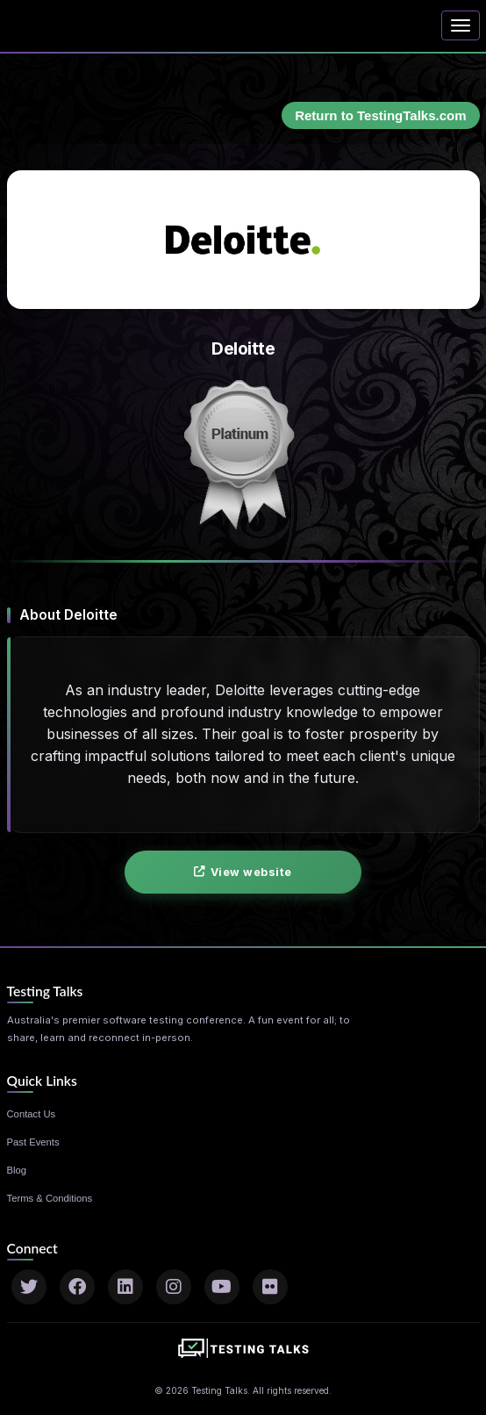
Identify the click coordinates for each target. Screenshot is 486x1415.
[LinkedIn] (125, 1286)
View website (243, 872)
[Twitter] (28, 1286)
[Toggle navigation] (460, 25)
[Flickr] (270, 1286)
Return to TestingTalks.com (380, 115)
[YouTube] (221, 1286)
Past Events (33, 1142)
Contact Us (31, 1114)
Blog (17, 1170)
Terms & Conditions (50, 1198)
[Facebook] (77, 1286)
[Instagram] (173, 1286)
